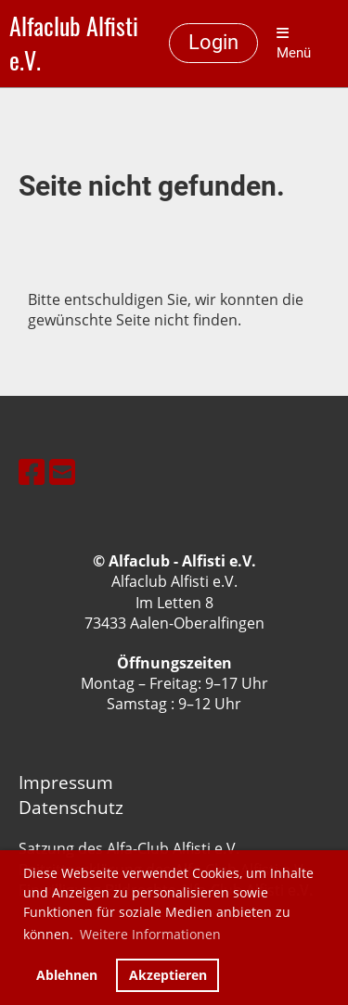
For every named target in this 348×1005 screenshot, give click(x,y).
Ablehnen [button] (66, 975)
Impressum (66, 782)
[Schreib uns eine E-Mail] (62, 471)
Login (213, 42)
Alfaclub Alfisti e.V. (73, 43)
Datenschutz (71, 807)
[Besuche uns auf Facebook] (32, 471)
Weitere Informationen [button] (150, 934)
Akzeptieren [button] (168, 975)
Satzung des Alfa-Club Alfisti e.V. (129, 848)
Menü (294, 43)
